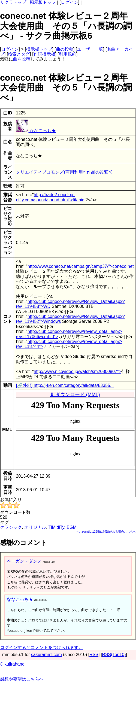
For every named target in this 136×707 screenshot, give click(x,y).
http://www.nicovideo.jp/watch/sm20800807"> (77, 371)
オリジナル (35, 527)
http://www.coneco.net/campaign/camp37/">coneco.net (81, 266)
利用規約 (67, 54)
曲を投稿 (22, 59)
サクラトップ (13, 2)
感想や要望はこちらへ (22, 679)
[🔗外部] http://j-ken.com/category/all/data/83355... (65, 385)
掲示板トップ (43, 2)
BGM (71, 527)
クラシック (11, 527)
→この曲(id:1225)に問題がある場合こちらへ (106, 531)
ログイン (69, 2)
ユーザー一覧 (90, 49)
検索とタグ (19, 54)
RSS (93, 654)
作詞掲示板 (44, 54)
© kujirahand (12, 664)
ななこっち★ (36, 130)
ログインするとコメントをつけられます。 (41, 647)
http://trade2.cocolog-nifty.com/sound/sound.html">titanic (50, 197)
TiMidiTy (56, 527)
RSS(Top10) (114, 654)
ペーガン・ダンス (24, 561)
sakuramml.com (46, 654)
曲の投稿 (64, 49)
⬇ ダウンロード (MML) (75, 394)
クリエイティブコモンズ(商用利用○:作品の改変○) (64, 172)
